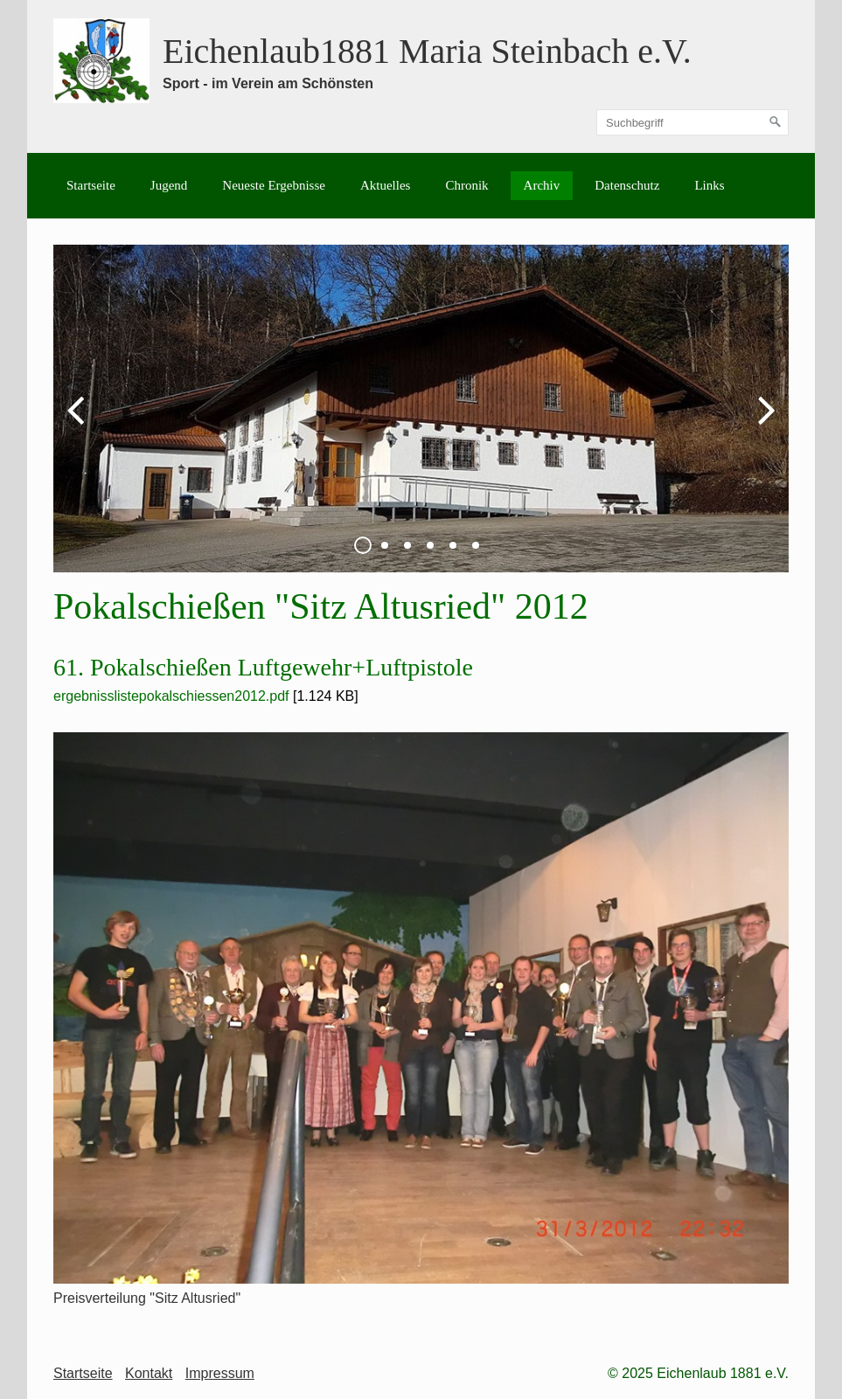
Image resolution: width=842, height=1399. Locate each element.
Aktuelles (385, 185)
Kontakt (148, 1373)
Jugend (169, 185)
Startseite (90, 185)
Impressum (219, 1373)
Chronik (466, 185)
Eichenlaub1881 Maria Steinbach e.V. (427, 51)
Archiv (542, 185)
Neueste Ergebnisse (273, 185)
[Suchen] (775, 122)
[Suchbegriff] (692, 122)
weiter (762, 423)
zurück (79, 423)
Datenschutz (627, 185)
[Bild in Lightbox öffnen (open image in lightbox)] (421, 1008)
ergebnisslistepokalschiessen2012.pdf (171, 696)
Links (709, 185)
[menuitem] (91, 185)
